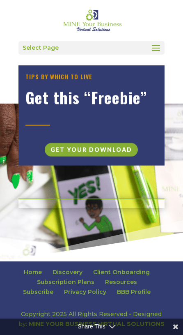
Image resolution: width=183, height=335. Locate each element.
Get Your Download (91, 151)
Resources (121, 282)
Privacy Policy (85, 292)
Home (33, 272)
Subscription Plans (65, 282)
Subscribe (38, 292)
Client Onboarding (121, 272)
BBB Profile (134, 292)
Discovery (67, 272)
